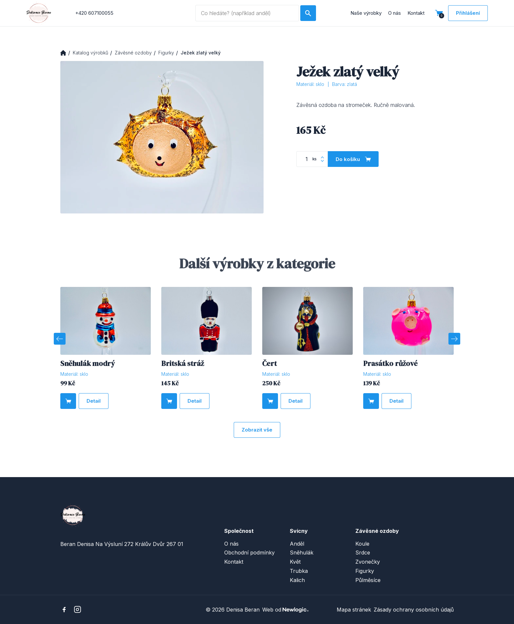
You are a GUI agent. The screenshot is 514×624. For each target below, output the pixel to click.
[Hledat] (308, 13)
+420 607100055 (94, 13)
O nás (394, 13)
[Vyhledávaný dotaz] (247, 13)
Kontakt (416, 13)
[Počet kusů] (312, 159)
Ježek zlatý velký (201, 52)
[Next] (454, 339)
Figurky (166, 52)
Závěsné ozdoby (133, 52)
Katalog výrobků (90, 52)
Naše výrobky (366, 13)
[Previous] (60, 339)
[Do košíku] (353, 159)
